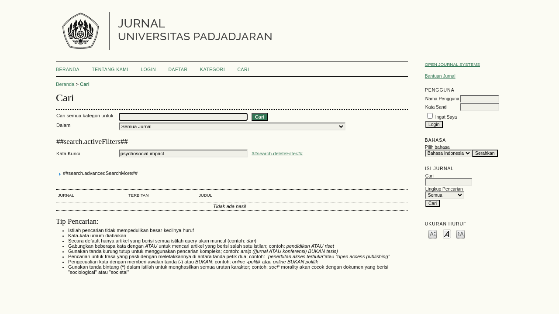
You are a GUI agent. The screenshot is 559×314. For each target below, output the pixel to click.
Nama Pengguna (442, 98)
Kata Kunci (68, 153)
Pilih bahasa (437, 147)
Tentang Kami (110, 69)
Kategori (212, 69)
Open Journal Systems (452, 64)
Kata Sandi (436, 107)
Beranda (67, 69)
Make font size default (446, 234)
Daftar (178, 69)
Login (148, 69)
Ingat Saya (446, 117)
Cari (243, 69)
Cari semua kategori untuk (85, 115)
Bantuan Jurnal (440, 76)
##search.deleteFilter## (277, 153)
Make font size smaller (432, 234)
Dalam (63, 125)
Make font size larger (460, 234)
